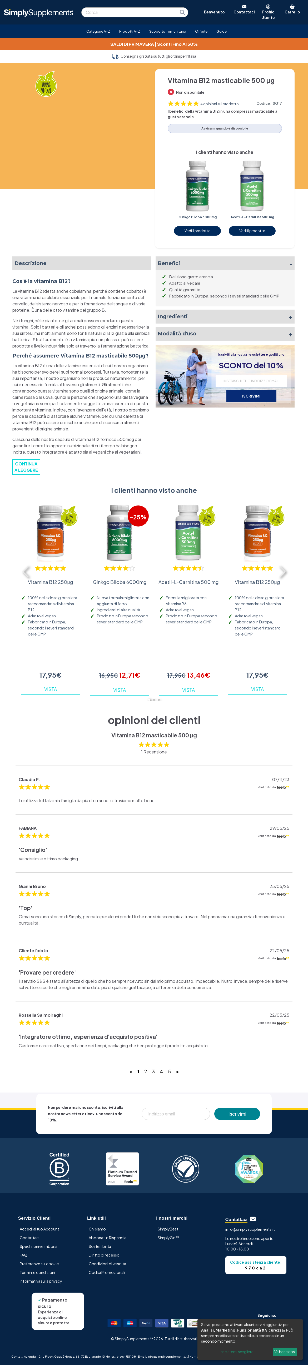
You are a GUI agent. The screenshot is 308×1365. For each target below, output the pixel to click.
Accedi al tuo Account (39, 1229)
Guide (221, 31)
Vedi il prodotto (198, 231)
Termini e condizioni (37, 1272)
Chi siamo (97, 1229)
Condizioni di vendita (107, 1263)
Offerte (201, 31)
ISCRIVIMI (251, 396)
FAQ (23, 1255)
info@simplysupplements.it (250, 1229)
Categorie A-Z (98, 31)
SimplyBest (168, 1229)
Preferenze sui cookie (39, 1263)
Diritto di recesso (104, 1255)
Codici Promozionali (107, 1272)
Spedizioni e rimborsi (38, 1246)
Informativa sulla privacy (41, 1281)
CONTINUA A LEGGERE (26, 467)
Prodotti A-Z (129, 31)
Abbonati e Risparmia (107, 1237)
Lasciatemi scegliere (236, 1351)
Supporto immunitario (167, 31)
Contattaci (29, 1237)
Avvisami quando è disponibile (224, 128)
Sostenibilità (100, 1246)
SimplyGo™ (168, 1237)
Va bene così (285, 1351)
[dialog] (250, 1339)
